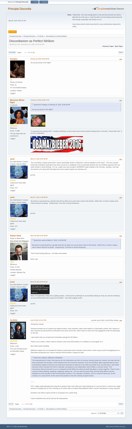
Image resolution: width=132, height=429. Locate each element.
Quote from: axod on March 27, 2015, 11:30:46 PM (50, 240)
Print (121, 52)
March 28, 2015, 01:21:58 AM (39, 235)
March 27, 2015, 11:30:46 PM (39, 197)
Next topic (119, 46)
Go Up (11, 404)
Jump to (93, 413)
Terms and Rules (114, 426)
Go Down (12, 52)
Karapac (13, 59)
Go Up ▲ (122, 426)
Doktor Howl (15, 236)
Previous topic (108, 46)
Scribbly (13, 320)
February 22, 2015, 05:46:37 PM (40, 100)
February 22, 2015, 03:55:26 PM (40, 59)
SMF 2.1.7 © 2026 (12, 426)
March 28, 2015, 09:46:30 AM (39, 282)
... (27, 52)
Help (107, 426)
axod (12, 159)
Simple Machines (22, 426)
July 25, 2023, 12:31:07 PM (38, 320)
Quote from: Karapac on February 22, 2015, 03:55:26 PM (52, 105)
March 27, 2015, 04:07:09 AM (39, 159)
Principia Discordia (19, 8)
